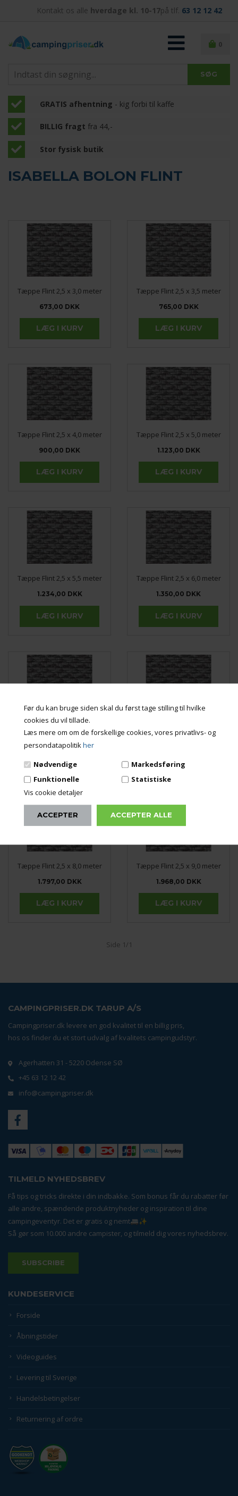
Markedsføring (158, 764)
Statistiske (151, 779)
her (88, 745)
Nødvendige (55, 764)
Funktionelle (56, 779)
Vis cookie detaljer (53, 793)
